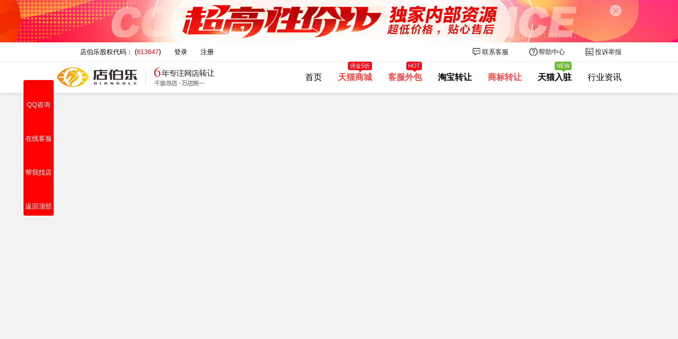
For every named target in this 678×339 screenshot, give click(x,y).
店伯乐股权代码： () (120, 52)
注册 (207, 52)
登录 (180, 52)
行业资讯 (605, 77)
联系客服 (495, 52)
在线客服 (39, 128)
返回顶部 (39, 196)
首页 (313, 77)
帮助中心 (552, 52)
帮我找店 (39, 162)
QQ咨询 (39, 94)
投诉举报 (608, 52)
